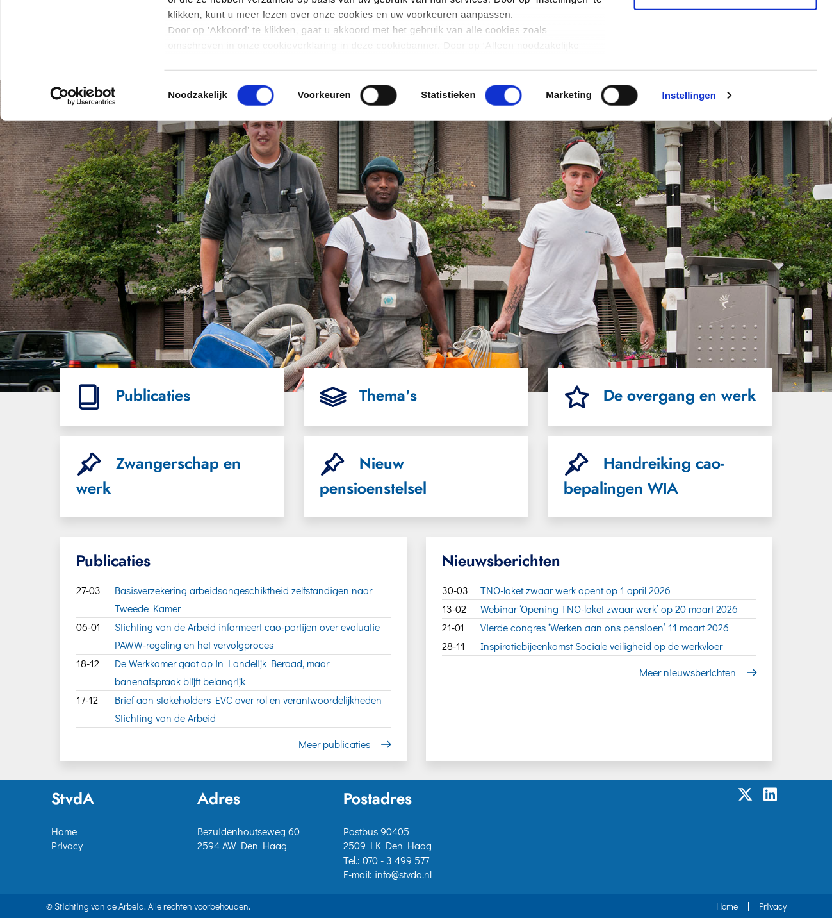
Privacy (67, 845)
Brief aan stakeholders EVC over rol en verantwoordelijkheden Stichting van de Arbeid (248, 708)
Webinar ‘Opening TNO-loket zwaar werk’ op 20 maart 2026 (609, 608)
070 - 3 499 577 (396, 860)
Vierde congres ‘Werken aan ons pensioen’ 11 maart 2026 (604, 627)
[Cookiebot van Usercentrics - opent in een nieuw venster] (83, 205)
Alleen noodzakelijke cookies (725, 103)
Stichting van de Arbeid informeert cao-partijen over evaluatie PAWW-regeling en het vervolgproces (247, 635)
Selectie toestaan (725, 67)
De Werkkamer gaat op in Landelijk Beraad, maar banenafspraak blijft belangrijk (222, 672)
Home (64, 831)
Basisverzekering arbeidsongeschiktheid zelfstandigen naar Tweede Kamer (243, 599)
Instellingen (689, 204)
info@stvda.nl (403, 874)
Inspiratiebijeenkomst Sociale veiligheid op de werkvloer (601, 646)
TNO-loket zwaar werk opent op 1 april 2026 (575, 590)
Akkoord (725, 31)
